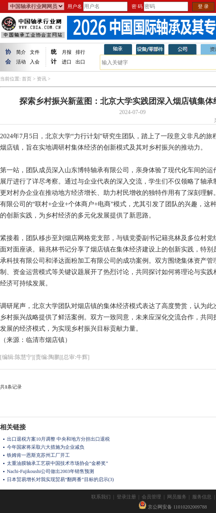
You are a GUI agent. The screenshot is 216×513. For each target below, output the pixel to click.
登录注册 (126, 497)
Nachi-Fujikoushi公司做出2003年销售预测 (50, 471)
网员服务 (177, 497)
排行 (80, 52)
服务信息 (202, 497)
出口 (80, 62)
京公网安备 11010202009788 (172, 507)
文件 (35, 52)
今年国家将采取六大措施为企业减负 (45, 447)
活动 (21, 62)
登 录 (203, 6)
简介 (21, 52)
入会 (35, 62)
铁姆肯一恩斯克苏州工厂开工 (38, 455)
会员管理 (151, 497)
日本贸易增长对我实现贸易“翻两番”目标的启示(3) (60, 479)
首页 (26, 79)
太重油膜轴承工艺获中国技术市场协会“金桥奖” (57, 463)
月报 (66, 52)
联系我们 (101, 497)
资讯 (41, 79)
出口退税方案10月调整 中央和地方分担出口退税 (58, 439)
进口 (66, 62)
